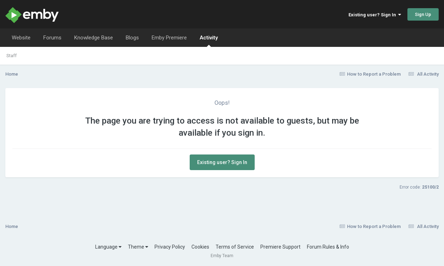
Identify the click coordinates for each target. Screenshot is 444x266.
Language (108, 247)
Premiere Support (280, 247)
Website (21, 37)
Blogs (132, 37)
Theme (138, 247)
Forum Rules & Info (328, 247)
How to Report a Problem (370, 74)
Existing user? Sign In (374, 14)
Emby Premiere (169, 37)
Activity (209, 40)
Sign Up (423, 14)
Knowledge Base (93, 37)
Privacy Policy (170, 247)
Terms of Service (235, 247)
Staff (11, 55)
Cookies (200, 247)
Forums (52, 37)
